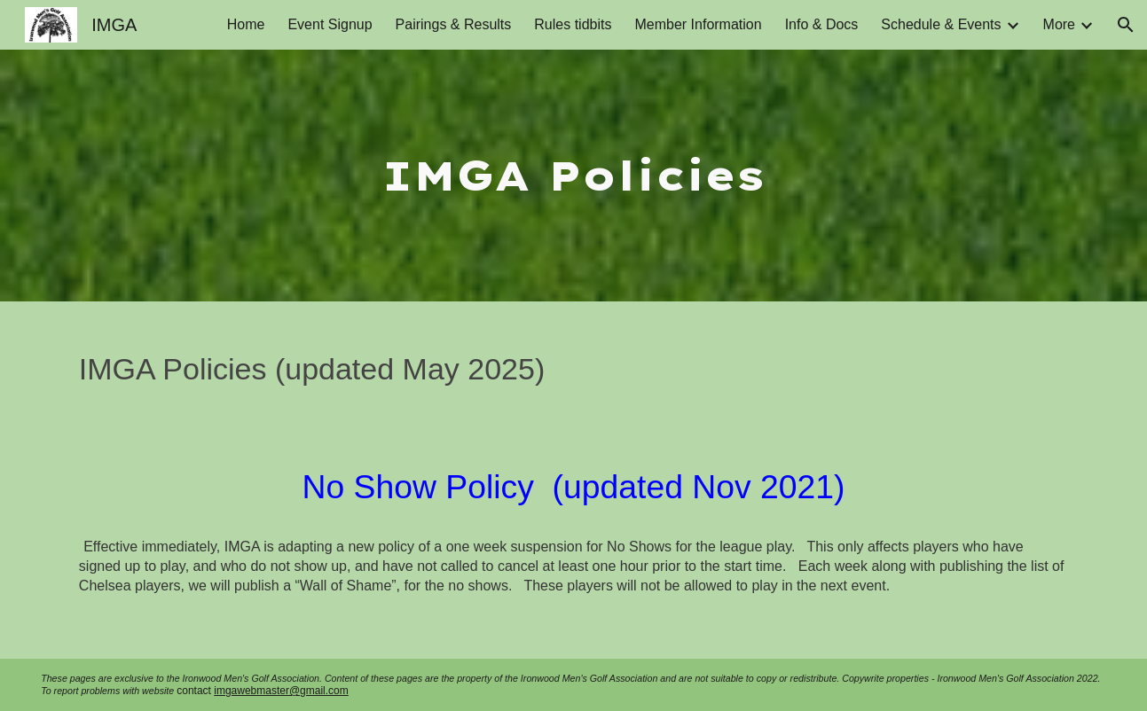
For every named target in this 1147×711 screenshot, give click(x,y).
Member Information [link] (697, 24)
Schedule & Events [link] (941, 24)
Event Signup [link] (329, 24)
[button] (1125, 25)
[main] (573, 176)
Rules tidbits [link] (572, 24)
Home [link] (246, 24)
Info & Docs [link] (822, 24)
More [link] (1059, 24)
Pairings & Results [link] (454, 24)
